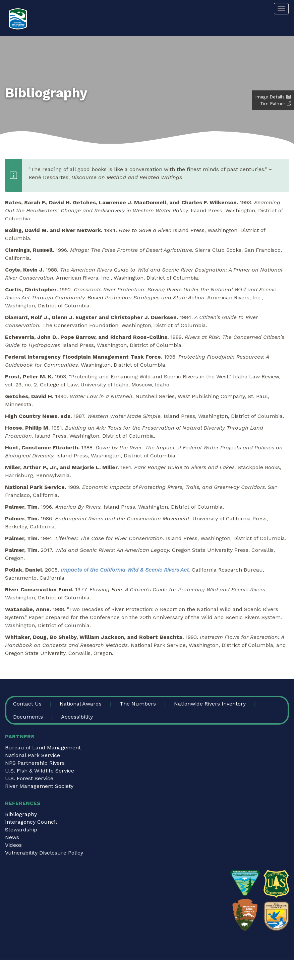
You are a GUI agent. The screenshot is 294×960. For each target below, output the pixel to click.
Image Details (270, 96)
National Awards (81, 703)
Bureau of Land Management (43, 747)
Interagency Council (31, 821)
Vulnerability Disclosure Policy (44, 852)
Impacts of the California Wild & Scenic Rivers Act (125, 570)
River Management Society (39, 786)
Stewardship (21, 829)
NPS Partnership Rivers (35, 762)
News (12, 837)
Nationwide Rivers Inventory (210, 703)
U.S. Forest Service (29, 778)
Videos (13, 844)
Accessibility (77, 717)
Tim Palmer (272, 103)
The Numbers (138, 703)
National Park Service (32, 755)
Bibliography (21, 814)
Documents (28, 717)
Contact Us (27, 703)
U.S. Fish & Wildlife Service (39, 770)
